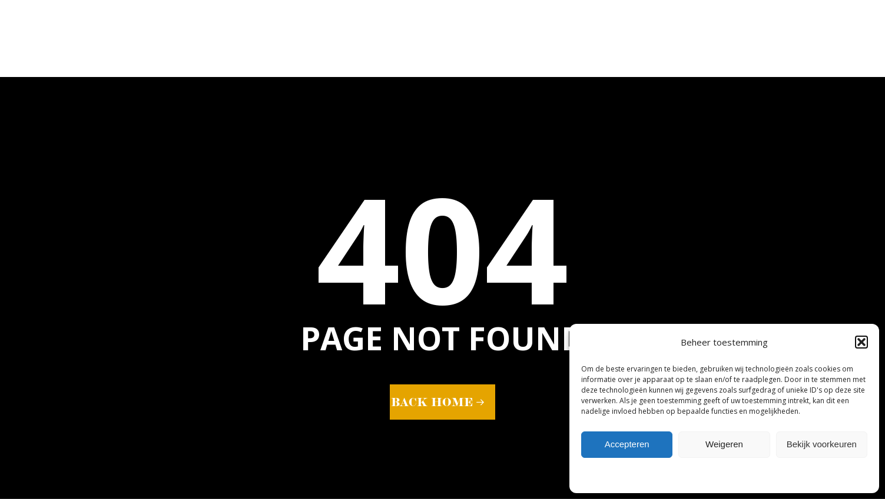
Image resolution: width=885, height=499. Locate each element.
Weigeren (724, 444)
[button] (861, 342)
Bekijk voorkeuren (822, 444)
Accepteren (627, 444)
